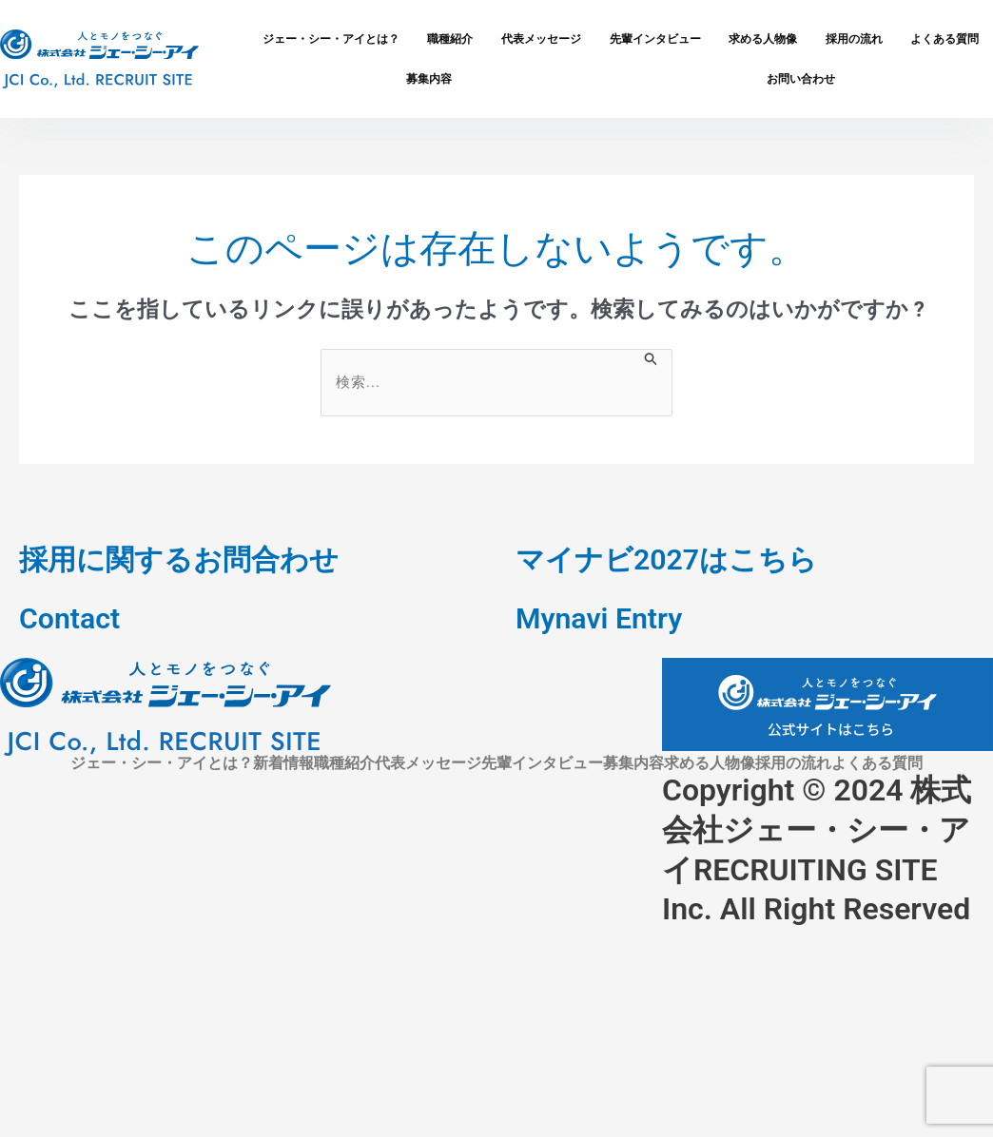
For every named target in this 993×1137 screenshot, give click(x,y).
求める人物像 (763, 38)
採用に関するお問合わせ (189, 559)
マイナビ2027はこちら (676, 559)
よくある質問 (877, 763)
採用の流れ (854, 38)
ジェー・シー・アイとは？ (331, 38)
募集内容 (429, 78)
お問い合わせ (801, 78)
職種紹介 (450, 38)
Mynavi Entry (603, 618)
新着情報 (283, 763)
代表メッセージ (541, 38)
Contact (72, 618)
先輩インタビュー (655, 38)
